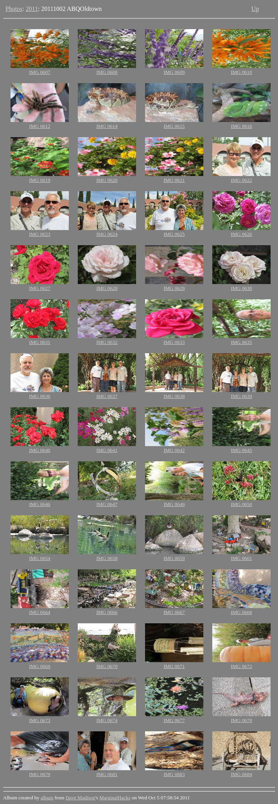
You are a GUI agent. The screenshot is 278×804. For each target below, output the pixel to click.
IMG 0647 (107, 504)
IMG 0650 (241, 504)
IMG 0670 (107, 666)
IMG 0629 (174, 288)
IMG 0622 (241, 180)
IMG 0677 (174, 720)
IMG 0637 (107, 396)
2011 (32, 8)
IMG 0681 (107, 774)
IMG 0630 (241, 288)
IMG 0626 (241, 234)
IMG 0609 (174, 72)
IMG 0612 (40, 126)
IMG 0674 (107, 720)
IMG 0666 (107, 612)
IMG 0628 (107, 288)
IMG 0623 (40, 234)
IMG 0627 (40, 288)
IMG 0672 (241, 666)
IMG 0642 (174, 450)
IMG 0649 (174, 504)
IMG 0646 (40, 504)
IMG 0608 (107, 72)
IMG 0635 (241, 342)
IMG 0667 (174, 612)
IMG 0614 (107, 126)
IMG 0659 (174, 558)
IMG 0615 (174, 126)
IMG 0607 (40, 72)
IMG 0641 (107, 450)
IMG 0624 (107, 234)
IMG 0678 (241, 720)
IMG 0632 (107, 342)
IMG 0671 (174, 666)
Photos (14, 8)
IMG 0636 (40, 396)
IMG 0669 (40, 666)
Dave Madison (80, 798)
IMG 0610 (241, 72)
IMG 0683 (174, 774)
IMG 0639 (241, 396)
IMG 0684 (241, 774)
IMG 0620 (107, 180)
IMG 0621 (174, 180)
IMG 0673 (40, 720)
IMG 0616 (241, 126)
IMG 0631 (40, 342)
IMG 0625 (174, 234)
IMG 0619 (40, 180)
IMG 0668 (241, 612)
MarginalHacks (115, 798)
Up (255, 8)
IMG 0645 (241, 450)
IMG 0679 (40, 774)
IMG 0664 (40, 612)
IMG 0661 (241, 558)
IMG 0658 (107, 558)
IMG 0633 (174, 342)
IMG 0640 (40, 450)
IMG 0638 (174, 396)
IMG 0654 (40, 558)
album (46, 798)
